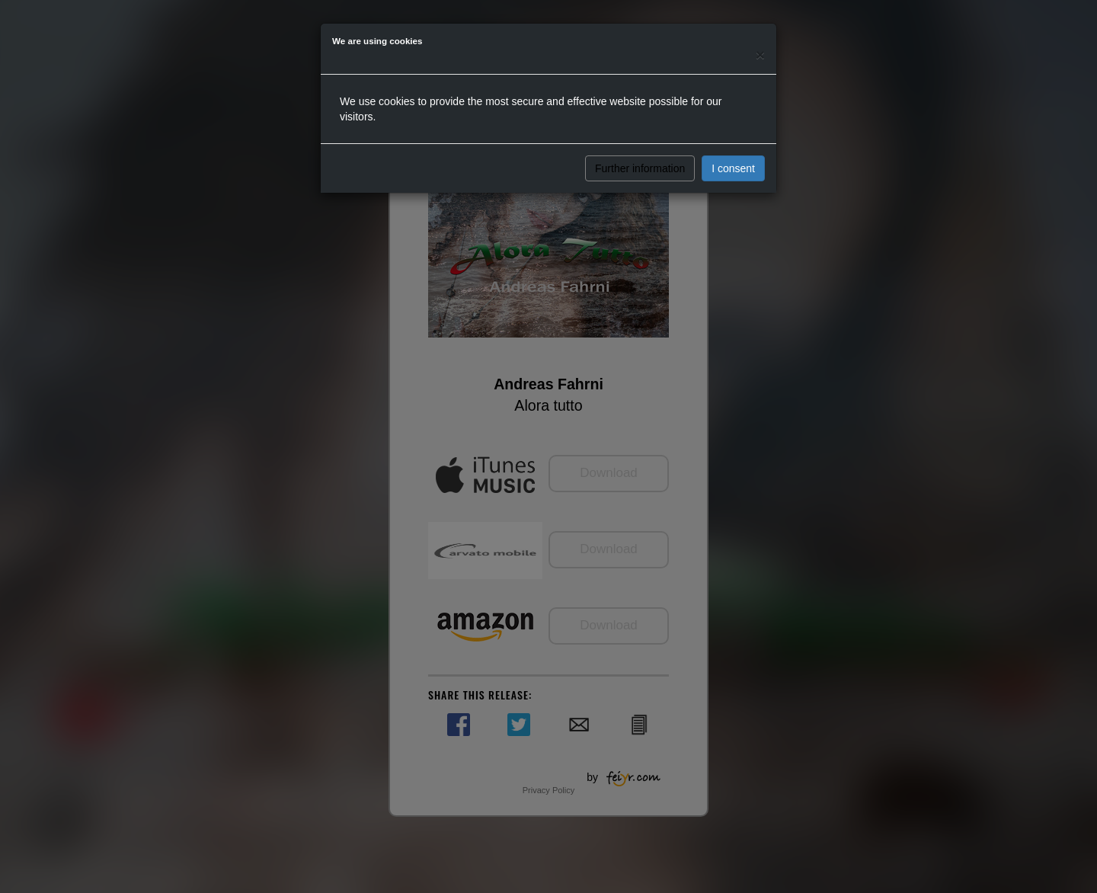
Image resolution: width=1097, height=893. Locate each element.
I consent (733, 168)
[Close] (760, 54)
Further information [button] (640, 168)
